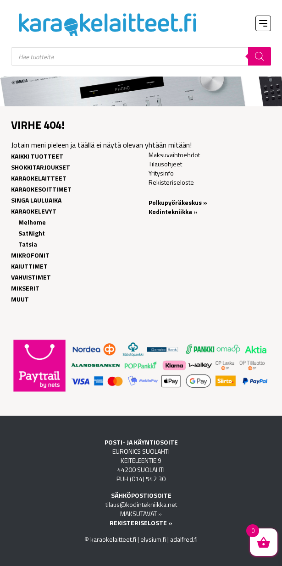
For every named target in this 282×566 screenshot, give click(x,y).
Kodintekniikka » (173, 211)
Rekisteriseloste (171, 182)
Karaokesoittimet (41, 189)
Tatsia (27, 244)
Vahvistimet (31, 277)
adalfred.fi (184, 539)
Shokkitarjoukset (40, 167)
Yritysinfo (161, 173)
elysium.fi (153, 539)
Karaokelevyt (33, 211)
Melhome (32, 222)
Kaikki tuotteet (37, 156)
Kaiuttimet (29, 266)
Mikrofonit (30, 255)
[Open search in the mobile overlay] (141, 56)
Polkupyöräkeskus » (178, 202)
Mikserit (25, 288)
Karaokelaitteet (38, 178)
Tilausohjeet (165, 164)
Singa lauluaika (36, 200)
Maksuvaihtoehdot (174, 154)
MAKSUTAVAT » (141, 513)
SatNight (31, 233)
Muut (20, 299)
